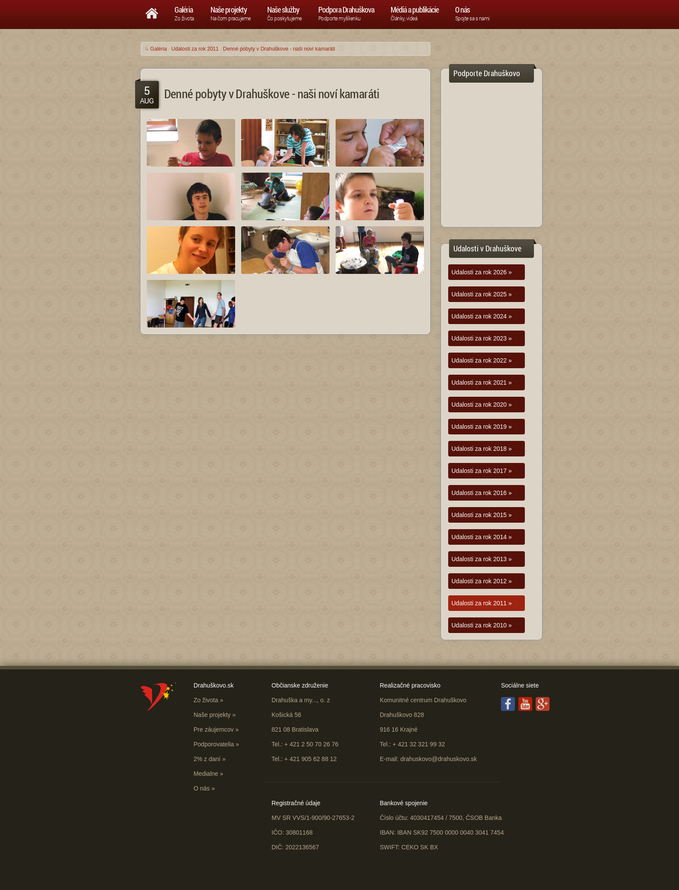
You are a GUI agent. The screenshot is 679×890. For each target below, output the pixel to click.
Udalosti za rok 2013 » (482, 559)
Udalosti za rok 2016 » (482, 492)
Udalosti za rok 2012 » (482, 581)
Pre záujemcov (214, 729)
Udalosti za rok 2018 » (482, 448)
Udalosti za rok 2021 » (482, 382)
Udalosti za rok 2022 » (482, 360)
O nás (202, 788)
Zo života (206, 700)
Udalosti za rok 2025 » (482, 294)
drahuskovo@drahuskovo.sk (438, 758)
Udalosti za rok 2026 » (482, 272)
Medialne (206, 773)
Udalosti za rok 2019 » (482, 426)
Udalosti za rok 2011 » (482, 603)
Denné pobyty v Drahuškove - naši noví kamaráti (279, 49)
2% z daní (207, 758)
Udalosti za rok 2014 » (482, 536)
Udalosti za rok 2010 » (482, 625)
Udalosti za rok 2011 (195, 49)
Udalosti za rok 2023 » (482, 338)
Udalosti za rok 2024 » (482, 316)
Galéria (158, 49)
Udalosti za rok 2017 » (482, 470)
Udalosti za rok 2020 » (482, 404)
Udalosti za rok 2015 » (482, 514)
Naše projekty (212, 714)
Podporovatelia (214, 744)
